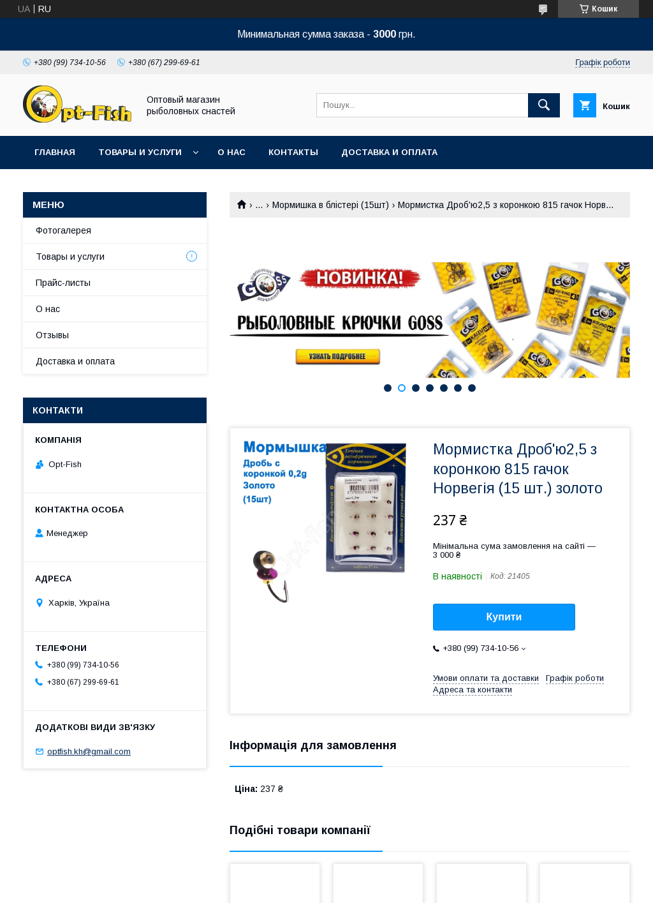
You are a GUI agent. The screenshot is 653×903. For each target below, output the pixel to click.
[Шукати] (544, 105)
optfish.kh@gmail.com (89, 751)
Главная (54, 152)
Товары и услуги (140, 152)
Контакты (293, 152)
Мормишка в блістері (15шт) (330, 205)
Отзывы (52, 335)
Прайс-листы (63, 283)
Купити (504, 616)
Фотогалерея (63, 230)
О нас (231, 152)
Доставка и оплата (389, 152)
